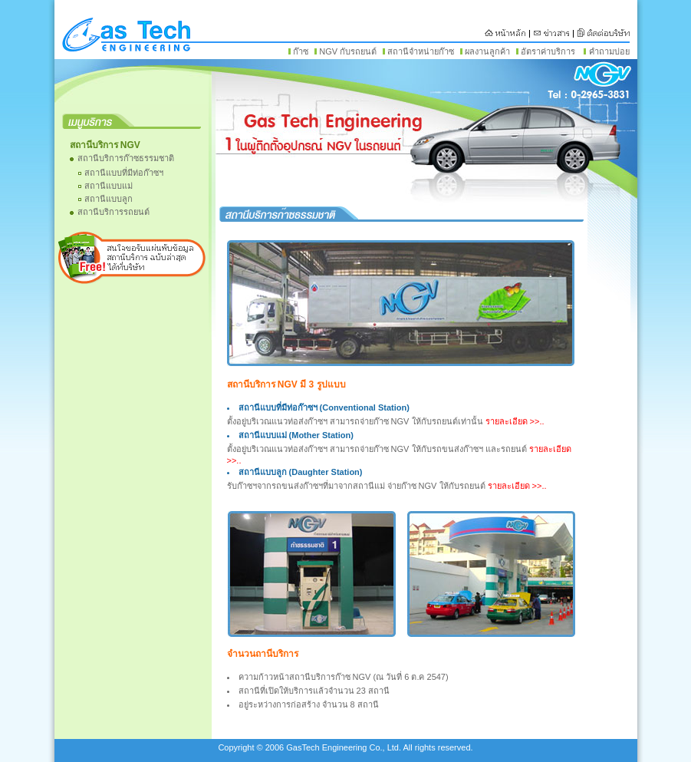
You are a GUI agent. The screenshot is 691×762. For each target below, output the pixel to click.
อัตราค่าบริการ (548, 51)
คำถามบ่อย (609, 51)
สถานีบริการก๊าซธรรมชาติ (125, 158)
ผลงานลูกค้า (487, 51)
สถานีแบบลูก (108, 198)
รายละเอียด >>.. (515, 421)
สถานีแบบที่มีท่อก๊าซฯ (123, 172)
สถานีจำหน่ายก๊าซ (420, 51)
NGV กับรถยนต (348, 51)
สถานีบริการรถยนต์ (113, 211)
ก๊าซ (300, 51)
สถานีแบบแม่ (108, 185)
